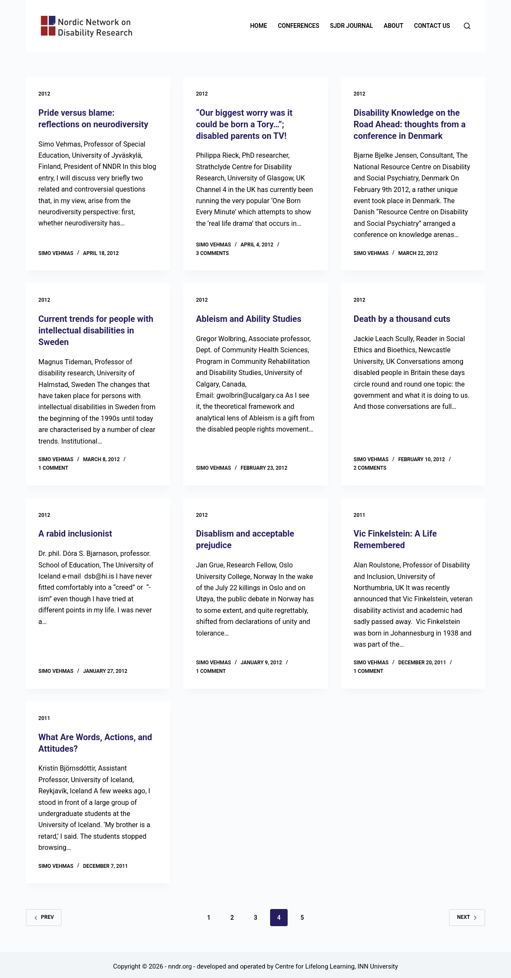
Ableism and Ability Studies (249, 318)
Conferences (298, 25)
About (393, 25)
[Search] (467, 26)
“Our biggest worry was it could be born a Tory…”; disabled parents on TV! (244, 124)
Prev (44, 914)
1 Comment (53, 465)
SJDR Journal (351, 25)
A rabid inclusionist (76, 531)
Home (258, 25)
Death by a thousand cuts (402, 318)
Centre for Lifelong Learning (315, 963)
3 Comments (212, 252)
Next (467, 914)
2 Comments (370, 465)
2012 (44, 94)
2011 (359, 513)
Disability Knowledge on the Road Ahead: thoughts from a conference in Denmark (410, 124)
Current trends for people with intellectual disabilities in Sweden (96, 329)
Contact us (432, 25)
